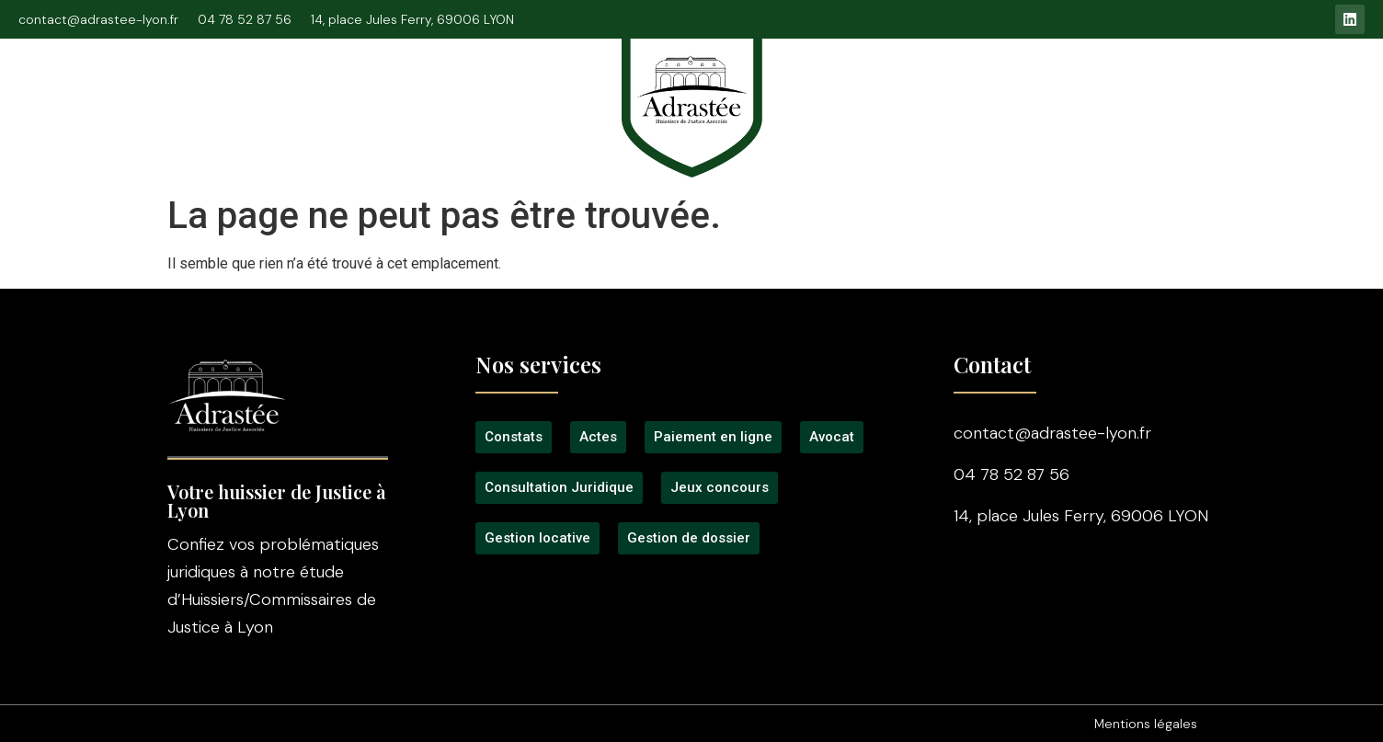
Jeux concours (1003, 94)
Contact (1262, 94)
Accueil (102, 94)
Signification (478, 94)
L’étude (187, 94)
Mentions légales (1145, 723)
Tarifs (898, 94)
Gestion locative (1144, 94)
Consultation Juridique (324, 94)
